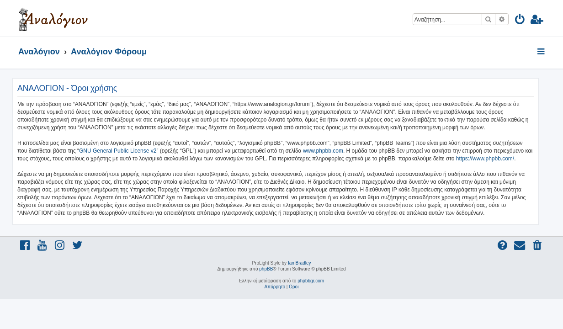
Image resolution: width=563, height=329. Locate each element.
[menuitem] (520, 21)
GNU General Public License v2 (123, 151)
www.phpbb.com (329, 151)
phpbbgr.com (310, 280)
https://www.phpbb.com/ (491, 158)
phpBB (266, 268)
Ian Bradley (299, 262)
